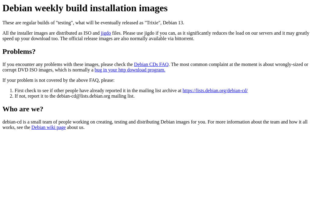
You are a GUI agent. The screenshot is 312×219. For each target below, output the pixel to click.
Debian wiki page (48, 127)
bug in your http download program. (130, 69)
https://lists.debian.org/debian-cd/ (215, 90)
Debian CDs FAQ (151, 64)
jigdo (106, 33)
